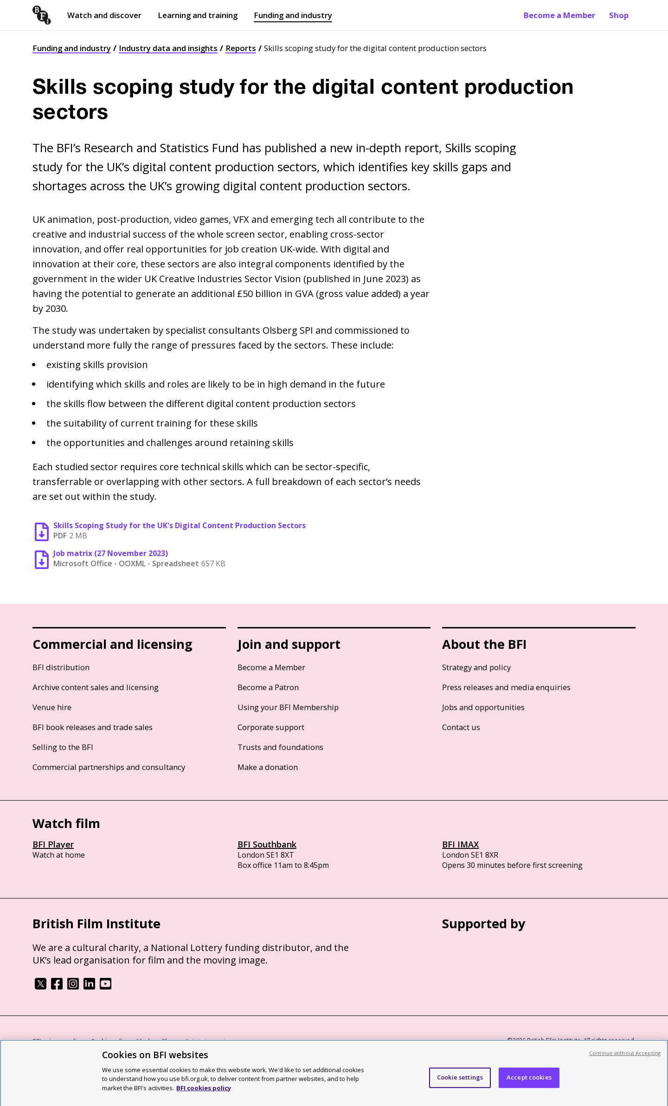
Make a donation (268, 767)
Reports (240, 48)
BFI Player (53, 844)
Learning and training (198, 15)
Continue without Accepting (625, 1057)
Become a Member (559, 15)
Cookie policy (109, 1041)
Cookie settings (460, 1083)
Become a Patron (268, 687)
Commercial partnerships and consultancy (108, 767)
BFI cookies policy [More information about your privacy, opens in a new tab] (203, 1093)
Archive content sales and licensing (95, 687)
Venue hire (51, 707)
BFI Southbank (267, 844)
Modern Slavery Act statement (181, 1041)
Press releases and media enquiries (506, 687)
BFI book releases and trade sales (92, 727)
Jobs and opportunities (483, 707)
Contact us (461, 727)
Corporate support (271, 727)
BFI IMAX (460, 844)
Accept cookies (529, 1083)
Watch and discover (104, 15)
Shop (619, 15)
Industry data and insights (168, 48)
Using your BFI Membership (288, 707)
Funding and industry (293, 15)
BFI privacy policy (58, 1041)
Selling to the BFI (62, 747)
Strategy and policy (476, 667)
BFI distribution (61, 667)
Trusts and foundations (280, 747)
